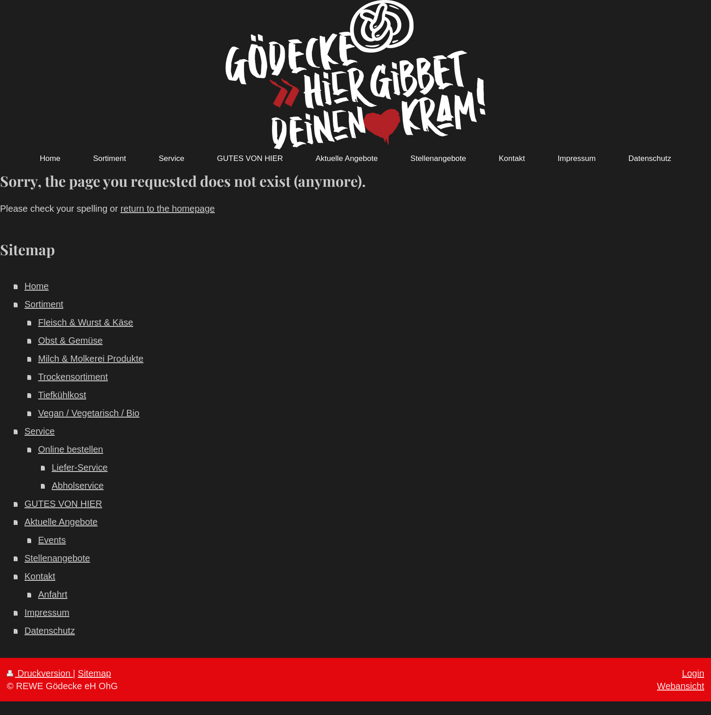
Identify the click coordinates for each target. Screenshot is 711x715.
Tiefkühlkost (62, 395)
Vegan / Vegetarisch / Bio (89, 413)
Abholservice (78, 486)
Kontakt (39, 576)
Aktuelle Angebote (60, 522)
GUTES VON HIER (63, 504)
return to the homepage (168, 209)
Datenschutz (49, 631)
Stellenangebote (57, 558)
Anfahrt (52, 594)
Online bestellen (70, 449)
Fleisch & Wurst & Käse (85, 322)
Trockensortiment (73, 377)
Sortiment (43, 304)
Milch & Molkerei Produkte (90, 359)
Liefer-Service (79, 467)
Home (36, 286)
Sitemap (94, 673)
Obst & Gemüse (70, 340)
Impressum (46, 613)
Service (39, 431)
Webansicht (680, 686)
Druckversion (40, 673)
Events (52, 540)
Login (693, 673)
